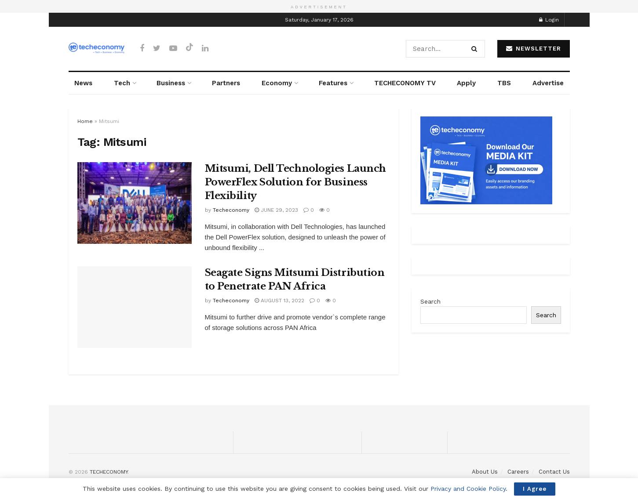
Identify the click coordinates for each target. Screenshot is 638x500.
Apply (466, 83)
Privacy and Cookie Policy (468, 488)
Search (430, 301)
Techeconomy (231, 210)
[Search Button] (476, 49)
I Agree (535, 489)
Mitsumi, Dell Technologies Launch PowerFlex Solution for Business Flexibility (295, 182)
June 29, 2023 (276, 210)
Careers (518, 471)
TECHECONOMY (109, 472)
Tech (122, 83)
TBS (504, 83)
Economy (277, 83)
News (83, 83)
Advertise (548, 83)
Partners (226, 83)
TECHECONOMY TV (405, 83)
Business (171, 83)
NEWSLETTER (533, 48)
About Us (485, 471)
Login (549, 20)
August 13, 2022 (279, 300)
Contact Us (554, 471)
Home (85, 121)
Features (333, 83)
